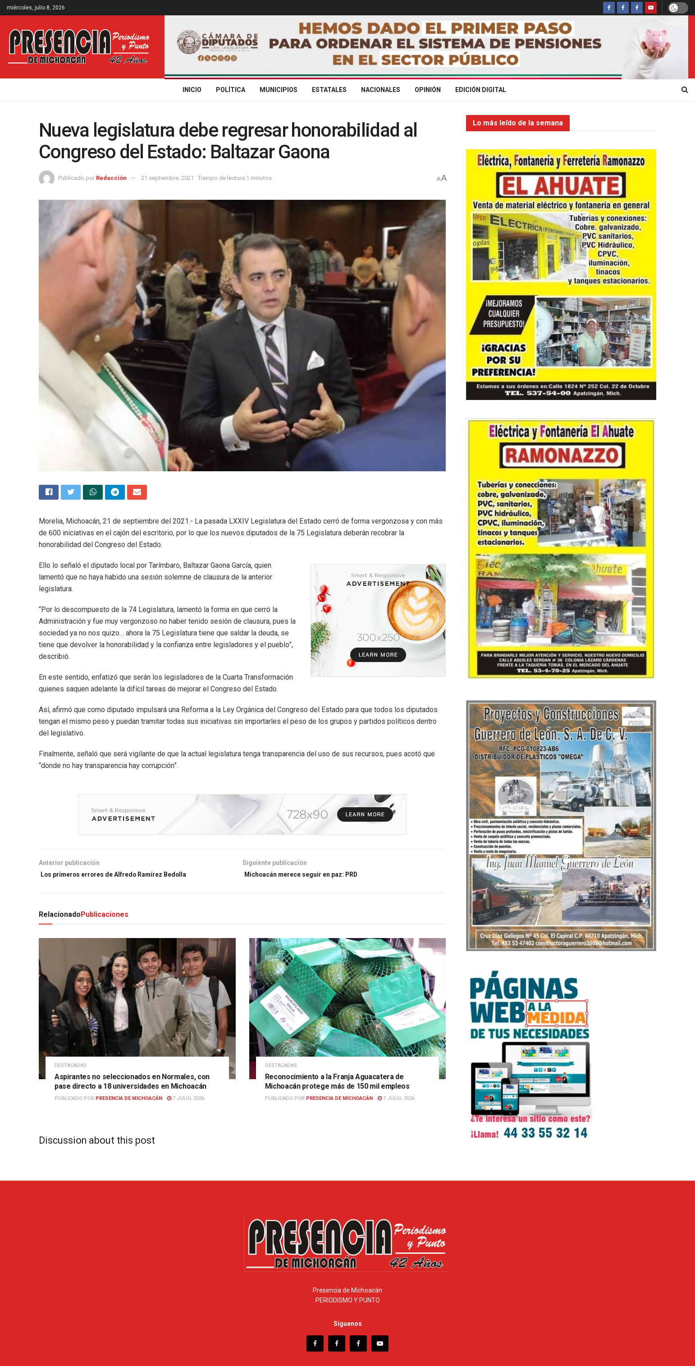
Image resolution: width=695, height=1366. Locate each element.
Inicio (192, 89)
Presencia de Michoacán (129, 1104)
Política (230, 89)
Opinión (428, 89)
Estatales (329, 89)
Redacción (111, 178)
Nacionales (380, 89)
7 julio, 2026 (185, 1104)
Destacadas (71, 1070)
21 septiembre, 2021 (167, 178)
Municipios (278, 89)
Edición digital (480, 89)
